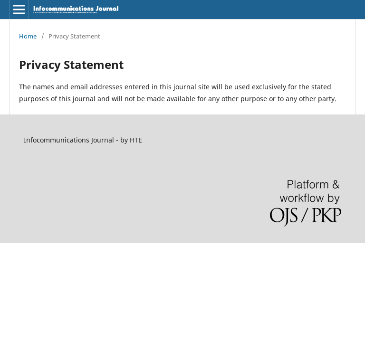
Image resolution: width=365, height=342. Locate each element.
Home (28, 36)
